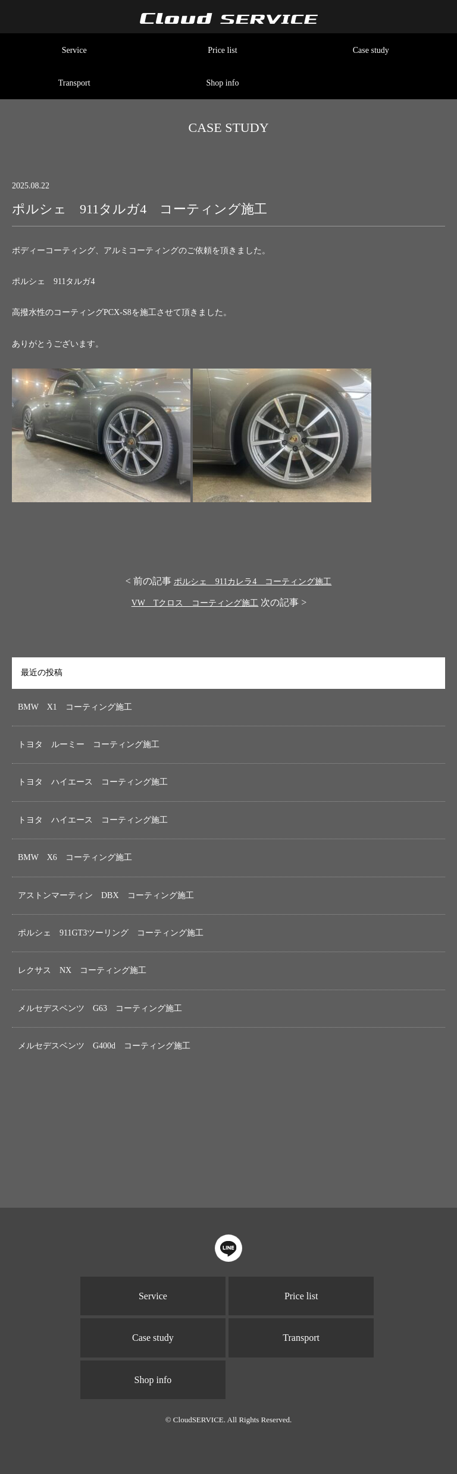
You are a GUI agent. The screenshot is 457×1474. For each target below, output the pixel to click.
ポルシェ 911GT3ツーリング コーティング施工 (111, 932)
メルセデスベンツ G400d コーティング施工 (104, 1045)
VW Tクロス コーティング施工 (195, 603)
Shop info (222, 82)
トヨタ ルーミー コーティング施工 (88, 744)
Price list (222, 50)
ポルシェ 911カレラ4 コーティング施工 (252, 581)
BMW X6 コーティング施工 (75, 857)
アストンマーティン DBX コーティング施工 (106, 895)
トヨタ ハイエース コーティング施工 (93, 781)
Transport (74, 82)
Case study (371, 50)
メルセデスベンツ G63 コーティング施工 (100, 1008)
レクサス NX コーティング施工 (82, 970)
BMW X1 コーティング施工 (75, 707)
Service (74, 50)
